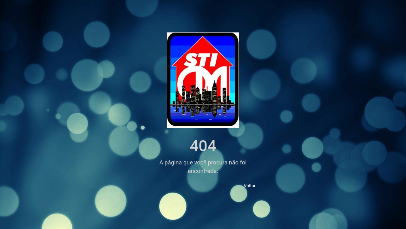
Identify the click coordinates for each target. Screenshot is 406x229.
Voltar (250, 185)
